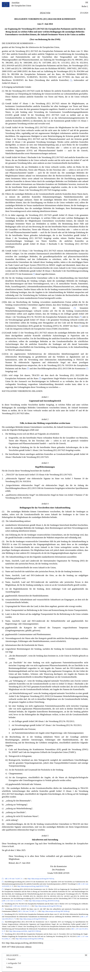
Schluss (9, 967)
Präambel (10, 959)
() (71, 80)
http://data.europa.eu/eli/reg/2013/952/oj (48, 906)
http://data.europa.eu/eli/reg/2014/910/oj (33, 919)
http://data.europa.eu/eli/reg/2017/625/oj (41, 879)
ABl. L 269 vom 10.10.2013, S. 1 (20, 906)
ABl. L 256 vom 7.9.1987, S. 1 (28, 911)
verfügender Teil (13, 963)
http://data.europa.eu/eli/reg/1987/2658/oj (55, 911)
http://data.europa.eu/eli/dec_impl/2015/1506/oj (24, 931)
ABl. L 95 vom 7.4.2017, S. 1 (14, 879)
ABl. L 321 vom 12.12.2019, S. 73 (13, 901)
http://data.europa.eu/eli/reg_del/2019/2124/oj (43, 901)
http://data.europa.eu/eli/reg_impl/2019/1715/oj (32, 886)
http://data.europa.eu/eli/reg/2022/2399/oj (29, 939)
